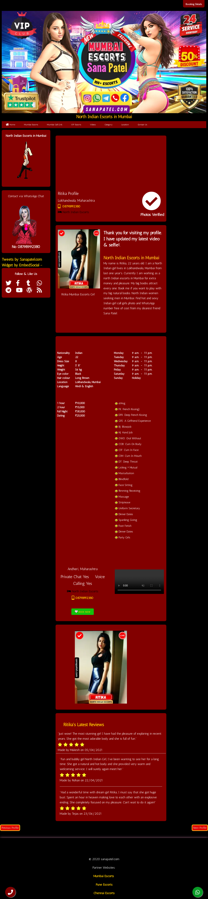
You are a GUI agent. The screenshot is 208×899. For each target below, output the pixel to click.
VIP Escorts (76, 124)
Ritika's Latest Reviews (83, 724)
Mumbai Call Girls (54, 124)
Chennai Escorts (104, 893)
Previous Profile (10, 827)
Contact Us (142, 124)
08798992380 (69, 206)
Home (10, 124)
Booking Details (194, 4)
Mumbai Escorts (31, 124)
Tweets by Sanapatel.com (22, 259)
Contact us (160, 847)
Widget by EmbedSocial (22, 265)
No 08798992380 (26, 246)
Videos (93, 124)
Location (125, 124)
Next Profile (199, 827)
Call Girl (79, 847)
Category (109, 124)
